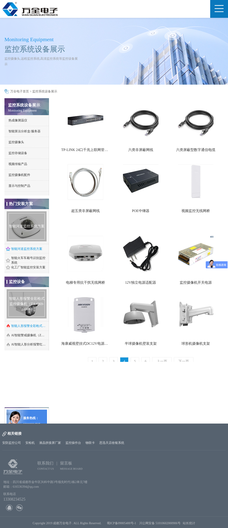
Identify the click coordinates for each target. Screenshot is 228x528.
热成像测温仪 (17, 120)
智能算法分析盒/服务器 (24, 131)
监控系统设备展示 (44, 91)
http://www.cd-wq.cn (25, 415)
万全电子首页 (19, 91)
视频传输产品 (17, 164)
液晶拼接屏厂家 (50, 442)
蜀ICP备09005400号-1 (121, 524)
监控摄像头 (16, 142)
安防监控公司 (11, 442)
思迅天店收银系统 (111, 442)
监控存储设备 (17, 153)
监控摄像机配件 (19, 175)
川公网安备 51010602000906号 (161, 524)
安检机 (30, 442)
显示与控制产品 (19, 186)
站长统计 (189, 524)
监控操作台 (73, 442)
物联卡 (90, 442)
